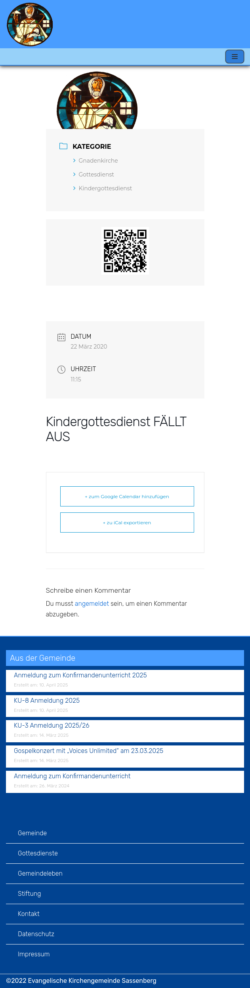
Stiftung (29, 893)
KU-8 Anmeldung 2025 (47, 700)
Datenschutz (36, 934)
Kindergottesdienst (102, 188)
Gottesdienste (38, 853)
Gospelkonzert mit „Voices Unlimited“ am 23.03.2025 (88, 751)
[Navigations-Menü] (234, 56)
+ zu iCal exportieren (127, 522)
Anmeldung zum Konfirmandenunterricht (72, 776)
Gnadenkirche (95, 160)
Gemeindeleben (40, 873)
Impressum (34, 954)
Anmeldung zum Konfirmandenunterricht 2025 (80, 675)
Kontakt (29, 914)
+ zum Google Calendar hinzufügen (127, 496)
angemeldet (92, 603)
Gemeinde (32, 833)
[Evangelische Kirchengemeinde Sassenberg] (29, 24)
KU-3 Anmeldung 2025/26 (52, 725)
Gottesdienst (94, 174)
